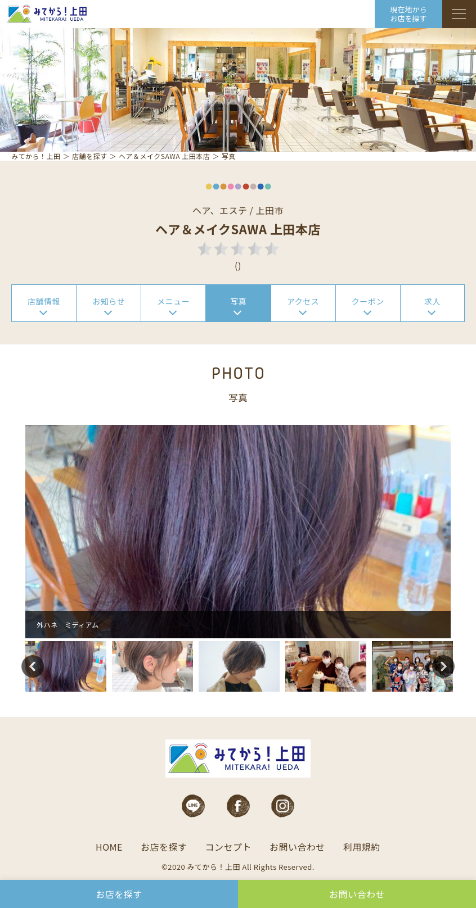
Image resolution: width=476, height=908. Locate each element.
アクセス (303, 301)
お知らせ (108, 301)
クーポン (368, 301)
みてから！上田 (36, 156)
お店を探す (164, 846)
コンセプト (228, 846)
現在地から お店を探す (408, 14)
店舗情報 (44, 301)
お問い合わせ (297, 846)
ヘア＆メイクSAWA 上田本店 (164, 156)
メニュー (173, 301)
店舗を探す (89, 156)
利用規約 (361, 846)
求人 (432, 301)
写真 (238, 301)
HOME (109, 846)
